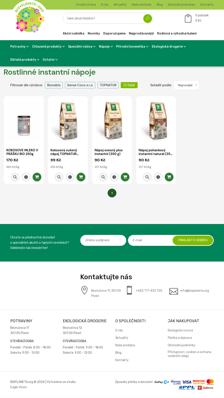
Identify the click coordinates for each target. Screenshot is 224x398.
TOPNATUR (108, 85)
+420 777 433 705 (149, 291)
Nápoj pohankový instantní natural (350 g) (152, 152)
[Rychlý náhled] (15, 177)
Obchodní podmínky (181, 5)
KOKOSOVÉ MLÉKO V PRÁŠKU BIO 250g (22, 152)
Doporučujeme (114, 33)
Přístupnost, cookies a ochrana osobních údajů (189, 354)
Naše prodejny (125, 345)
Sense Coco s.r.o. (80, 85)
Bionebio (54, 85)
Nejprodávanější (141, 33)
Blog (160, 5)
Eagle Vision (18, 387)
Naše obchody (142, 5)
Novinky (94, 33)
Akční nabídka (73, 33)
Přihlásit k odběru (191, 240)
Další (129, 85)
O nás (104, 5)
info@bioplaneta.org (194, 291)
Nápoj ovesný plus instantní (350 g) (109, 152)
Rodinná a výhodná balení (177, 33)
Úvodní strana (86, 5)
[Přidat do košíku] (37, 177)
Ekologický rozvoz (180, 331)
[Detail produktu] (26, 177)
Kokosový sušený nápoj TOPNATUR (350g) (64, 152)
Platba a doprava (180, 338)
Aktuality (120, 5)
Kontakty (207, 5)
